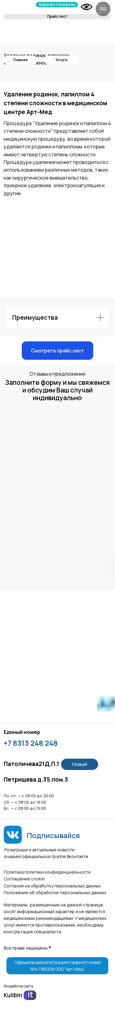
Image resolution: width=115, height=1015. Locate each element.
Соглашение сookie (24, 879)
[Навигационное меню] (103, 9)
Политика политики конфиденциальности (47, 872)
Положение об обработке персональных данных (55, 892)
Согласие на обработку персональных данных (52, 886)
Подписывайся (53, 835)
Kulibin (13, 995)
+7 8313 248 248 (31, 743)
